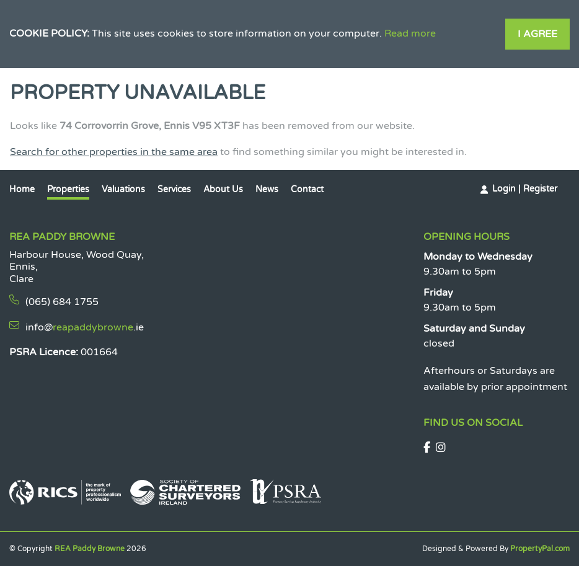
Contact (307, 189)
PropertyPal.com (540, 548)
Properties (68, 189)
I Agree (537, 34)
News (266, 189)
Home (22, 189)
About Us (223, 189)
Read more (410, 33)
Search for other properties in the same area (114, 152)
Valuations (123, 189)
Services (174, 189)
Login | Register (524, 189)
